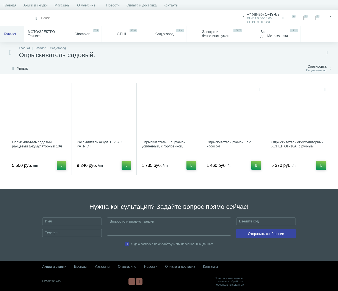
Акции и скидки (35, 5)
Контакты (171, 5)
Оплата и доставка (142, 5)
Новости (113, 5)
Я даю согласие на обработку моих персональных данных (172, 244)
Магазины (62, 5)
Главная (10, 5)
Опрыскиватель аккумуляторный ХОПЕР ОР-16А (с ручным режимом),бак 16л (297, 146)
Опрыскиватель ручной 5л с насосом (229, 144)
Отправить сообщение (266, 234)
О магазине (88, 5)
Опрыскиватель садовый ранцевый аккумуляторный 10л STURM (37, 146)
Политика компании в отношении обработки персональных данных (229, 281)
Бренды (80, 266)
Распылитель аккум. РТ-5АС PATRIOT (99, 144)
